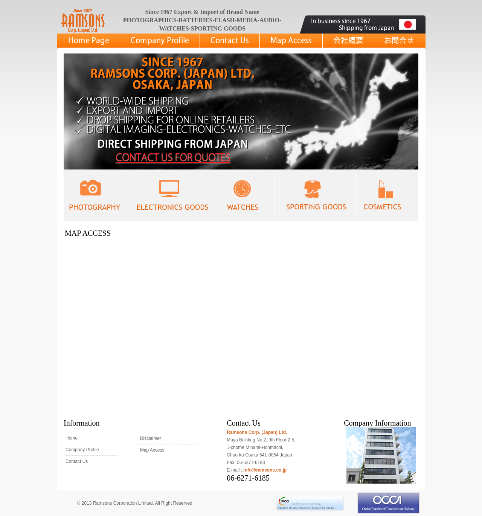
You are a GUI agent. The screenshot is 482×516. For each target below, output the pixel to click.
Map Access (152, 450)
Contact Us (77, 461)
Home (72, 438)
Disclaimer (150, 438)
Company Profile (82, 449)
